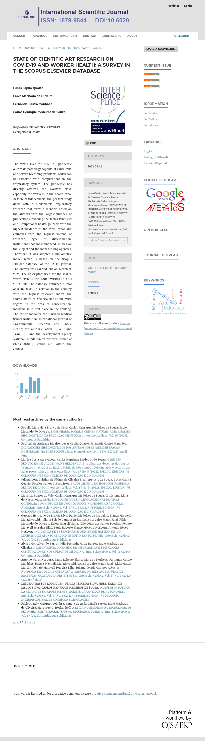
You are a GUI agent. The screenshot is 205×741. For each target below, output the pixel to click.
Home (17, 48)
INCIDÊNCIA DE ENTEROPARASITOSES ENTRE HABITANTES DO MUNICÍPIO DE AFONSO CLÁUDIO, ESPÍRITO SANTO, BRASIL (71, 533)
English (149, 151)
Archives (40, 35)
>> (33, 622)
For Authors (151, 119)
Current (20, 35)
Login (188, 5)
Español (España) (155, 163)
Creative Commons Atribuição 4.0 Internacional (124, 693)
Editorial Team (65, 35)
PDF (92, 143)
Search (181, 35)
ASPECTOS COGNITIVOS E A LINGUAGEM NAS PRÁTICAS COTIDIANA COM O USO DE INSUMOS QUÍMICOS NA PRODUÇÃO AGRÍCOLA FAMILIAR (72, 503)
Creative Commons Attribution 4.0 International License (108, 328)
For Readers (151, 113)
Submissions (111, 35)
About (132, 35)
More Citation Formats (105, 240)
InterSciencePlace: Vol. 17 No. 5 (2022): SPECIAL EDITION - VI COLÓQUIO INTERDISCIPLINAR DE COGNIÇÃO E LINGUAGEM (75, 473)
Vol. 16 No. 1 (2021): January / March (65, 48)
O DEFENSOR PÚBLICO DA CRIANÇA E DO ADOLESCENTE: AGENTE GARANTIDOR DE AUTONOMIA (75, 589)
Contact (89, 35)
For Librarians (152, 125)
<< (14, 622)
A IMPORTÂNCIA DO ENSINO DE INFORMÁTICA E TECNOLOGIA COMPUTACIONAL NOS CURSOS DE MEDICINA (70, 549)
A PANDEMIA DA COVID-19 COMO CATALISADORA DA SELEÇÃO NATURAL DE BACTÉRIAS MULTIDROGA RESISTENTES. (72, 571)
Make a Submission (160, 48)
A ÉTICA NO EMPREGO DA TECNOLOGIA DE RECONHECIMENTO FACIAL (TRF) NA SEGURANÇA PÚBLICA (76, 609)
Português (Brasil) (156, 157)
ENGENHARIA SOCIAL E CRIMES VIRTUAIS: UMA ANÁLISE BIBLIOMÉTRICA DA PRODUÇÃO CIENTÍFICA (75, 433)
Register (173, 5)
